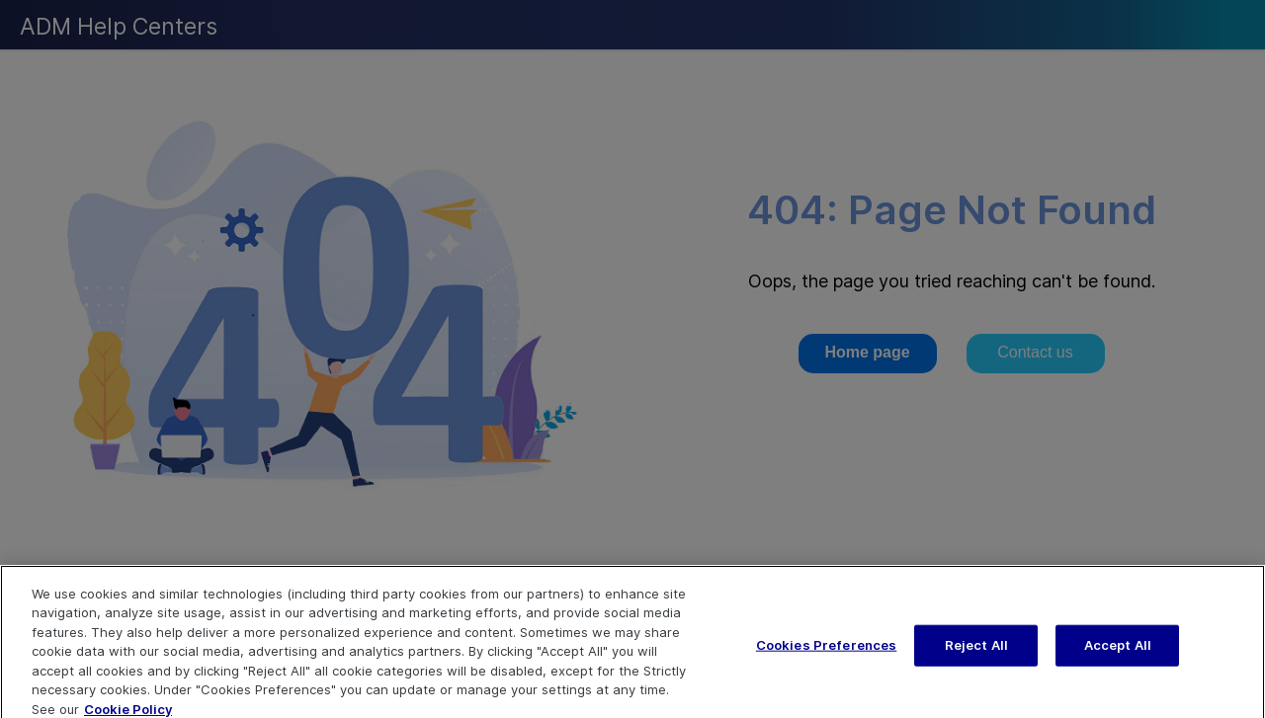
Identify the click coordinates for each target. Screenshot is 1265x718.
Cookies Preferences (826, 653)
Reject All (976, 653)
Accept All (1117, 653)
